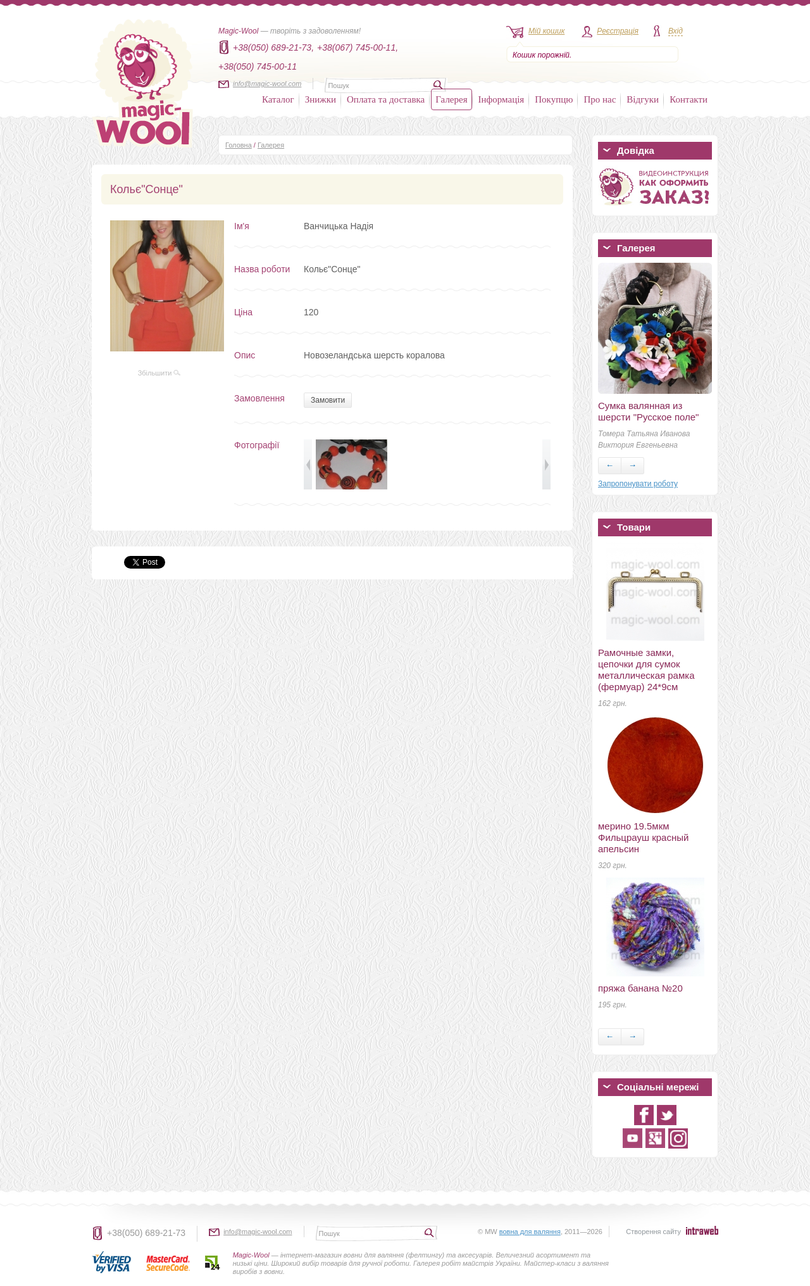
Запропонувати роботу (638, 483)
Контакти (688, 99)
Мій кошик (546, 31)
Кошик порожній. (542, 55)
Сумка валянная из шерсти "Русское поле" (648, 411)
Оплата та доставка (386, 99)
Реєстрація (618, 31)
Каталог (278, 99)
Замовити (328, 400)
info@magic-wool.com (267, 83)
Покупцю (554, 99)
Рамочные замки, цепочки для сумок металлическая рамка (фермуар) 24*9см (646, 669)
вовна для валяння (530, 1231)
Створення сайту (653, 1231)
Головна (238, 145)
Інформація (501, 99)
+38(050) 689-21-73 (146, 1233)
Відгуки (642, 99)
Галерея (451, 99)
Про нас (599, 99)
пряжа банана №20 (640, 988)
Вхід (675, 31)
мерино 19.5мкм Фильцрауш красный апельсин (643, 837)
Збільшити (159, 373)
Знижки (320, 99)
